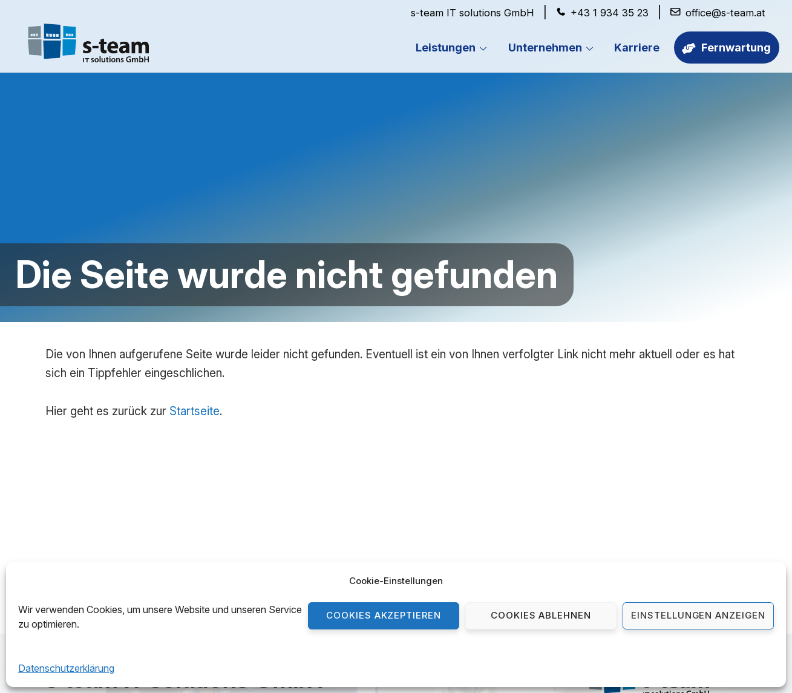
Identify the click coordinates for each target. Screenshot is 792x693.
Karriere (636, 47)
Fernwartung (725, 47)
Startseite (194, 411)
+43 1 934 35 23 (608, 13)
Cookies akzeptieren (384, 615)
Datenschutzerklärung (66, 668)
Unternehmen (553, 48)
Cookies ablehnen (541, 615)
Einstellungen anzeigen (698, 615)
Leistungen (454, 48)
